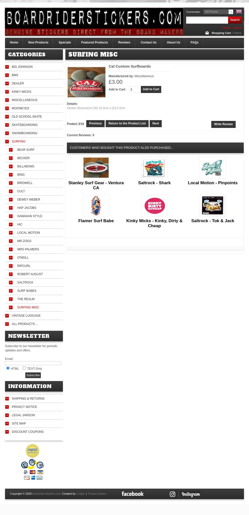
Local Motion (28, 233)
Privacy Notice (24, 407)
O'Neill (22, 257)
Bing (20, 174)
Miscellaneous (24, 100)
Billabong (25, 166)
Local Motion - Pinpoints (212, 182)
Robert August (29, 274)
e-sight (80, 493)
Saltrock (24, 282)
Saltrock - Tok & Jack (212, 220)
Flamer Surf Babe (96, 220)
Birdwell (24, 183)
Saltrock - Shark (154, 182)
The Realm (25, 299)
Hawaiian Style (29, 216)
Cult (20, 191)
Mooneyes (20, 108)
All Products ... (25, 324)
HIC (19, 224)
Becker (23, 158)
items (236, 32)
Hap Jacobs (26, 208)
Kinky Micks (21, 91)
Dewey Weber (28, 199)
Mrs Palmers (27, 249)
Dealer (18, 83)
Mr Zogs (23, 241)
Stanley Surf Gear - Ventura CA (96, 185)
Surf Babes (26, 291)
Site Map (19, 423)
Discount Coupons (28, 432)
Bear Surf (25, 150)
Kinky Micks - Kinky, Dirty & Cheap (154, 223)
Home (227, 27)
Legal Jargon (23, 415)
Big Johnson (22, 67)
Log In (237, 27)
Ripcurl (23, 266)
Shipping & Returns (28, 398)
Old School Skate (27, 116)
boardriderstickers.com (46, 493)
